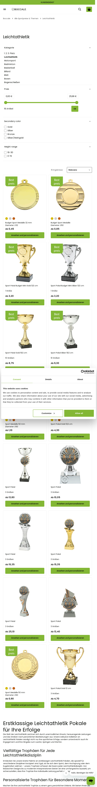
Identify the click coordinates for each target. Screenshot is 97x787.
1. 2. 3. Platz (9, 53)
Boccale (6, 18)
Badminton (9, 64)
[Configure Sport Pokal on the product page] (24, 504)
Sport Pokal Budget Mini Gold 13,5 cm (21, 285)
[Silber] (10, 218)
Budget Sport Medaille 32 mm (24, 224)
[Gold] (7, 218)
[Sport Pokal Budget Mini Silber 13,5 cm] (70, 263)
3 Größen (9, 492)
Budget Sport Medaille (70, 224)
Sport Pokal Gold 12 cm (61, 688)
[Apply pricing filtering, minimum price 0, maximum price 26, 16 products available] (74, 109)
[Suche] (79, 9)
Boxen (7, 78)
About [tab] (80, 379)
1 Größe (8, 291)
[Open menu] (4, 9)
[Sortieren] (79, 170)
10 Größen (9, 358)
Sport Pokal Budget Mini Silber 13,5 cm (67, 285)
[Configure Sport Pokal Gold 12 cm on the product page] (70, 705)
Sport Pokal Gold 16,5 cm (16, 352)
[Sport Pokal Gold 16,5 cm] (24, 330)
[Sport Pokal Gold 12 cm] (70, 665)
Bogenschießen (12, 82)
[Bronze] (14, 218)
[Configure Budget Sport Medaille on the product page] (70, 235)
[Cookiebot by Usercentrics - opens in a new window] (82, 372)
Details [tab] (48, 379)
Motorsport (10, 60)
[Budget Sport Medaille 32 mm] (24, 196)
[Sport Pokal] (24, 464)
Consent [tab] (17, 379)
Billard (7, 71)
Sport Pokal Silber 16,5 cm (62, 352)
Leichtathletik (10, 57)
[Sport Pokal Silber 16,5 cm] (70, 330)
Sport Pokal (10, 487)
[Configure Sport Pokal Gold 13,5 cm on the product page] (70, 437)
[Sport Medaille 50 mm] (24, 665)
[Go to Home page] (19, 9)
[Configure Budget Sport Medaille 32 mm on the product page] (24, 235)
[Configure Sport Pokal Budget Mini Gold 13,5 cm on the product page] (24, 302)
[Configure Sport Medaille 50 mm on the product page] (24, 437)
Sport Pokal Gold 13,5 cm (61, 424)
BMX (6, 75)
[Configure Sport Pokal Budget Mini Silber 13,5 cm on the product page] (70, 302)
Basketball (9, 67)
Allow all (79, 413)
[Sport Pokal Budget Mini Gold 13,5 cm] (24, 263)
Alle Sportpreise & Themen (26, 18)
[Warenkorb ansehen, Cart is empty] (89, 9)
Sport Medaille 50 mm (24, 425)
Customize (48, 413)
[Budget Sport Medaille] (70, 196)
